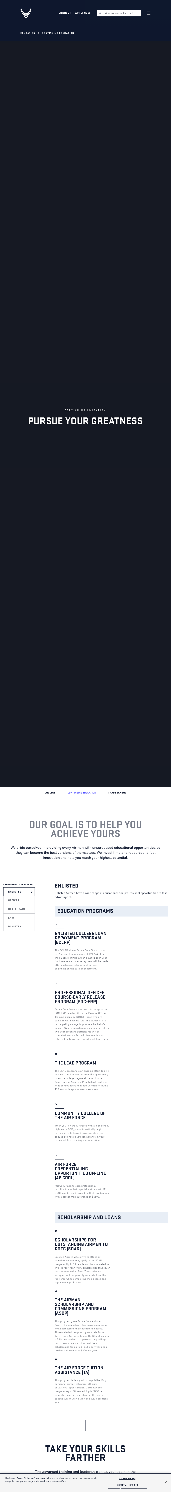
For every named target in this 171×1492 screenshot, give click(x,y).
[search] (119, 13)
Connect (65, 13)
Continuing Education (58, 33)
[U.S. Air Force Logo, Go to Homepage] (28, 13)
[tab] (20, 892)
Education (27, 33)
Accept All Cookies (127, 1485)
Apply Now (82, 13)
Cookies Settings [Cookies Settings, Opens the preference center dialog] (127, 1479)
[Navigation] (148, 13)
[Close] (165, 1482)
